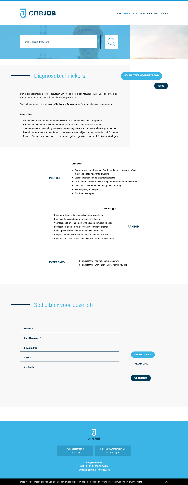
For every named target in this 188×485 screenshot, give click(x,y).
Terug (161, 86)
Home (119, 13)
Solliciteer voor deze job (141, 75)
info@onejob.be (94, 462)
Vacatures (129, 13)
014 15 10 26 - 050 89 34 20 (94, 466)
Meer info (137, 481)
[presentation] (153, 366)
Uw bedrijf (152, 13)
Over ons (140, 13)
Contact (164, 13)
